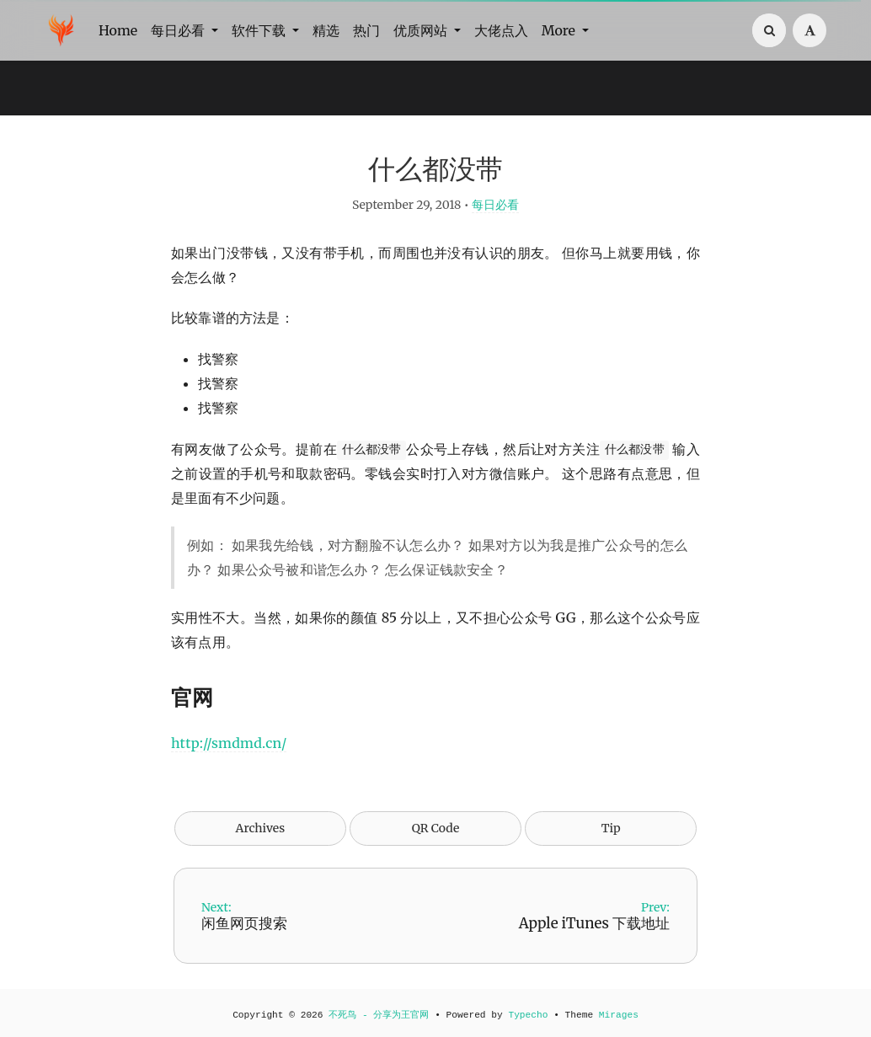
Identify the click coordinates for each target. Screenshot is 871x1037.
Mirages (619, 1015)
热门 (366, 30)
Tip (611, 828)
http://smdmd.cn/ (228, 743)
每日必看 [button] (179, 30)
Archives (261, 828)
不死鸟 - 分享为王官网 (379, 1015)
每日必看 (495, 204)
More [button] (560, 30)
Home (118, 30)
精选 (326, 30)
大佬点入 (501, 30)
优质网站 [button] (422, 30)
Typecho (528, 1015)
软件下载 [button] (260, 30)
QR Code (435, 828)
